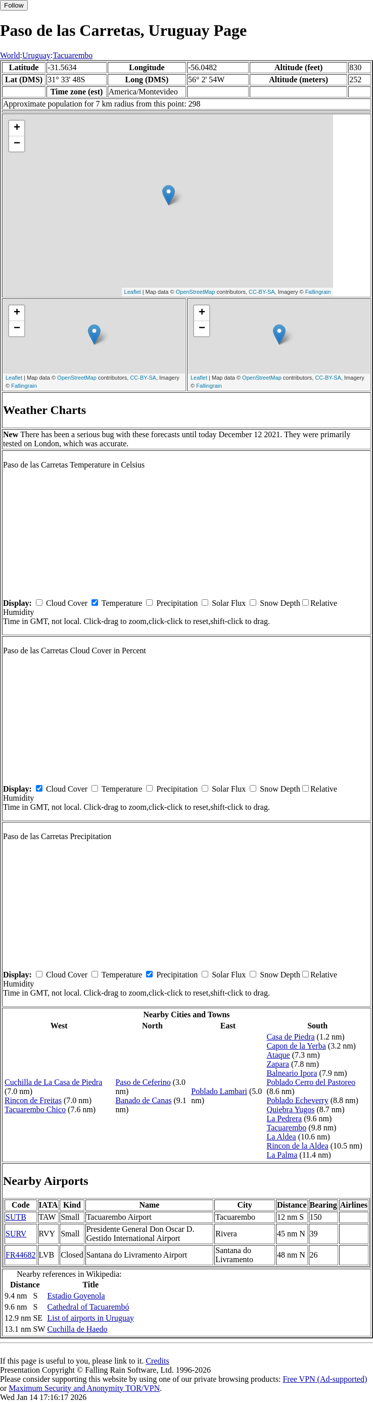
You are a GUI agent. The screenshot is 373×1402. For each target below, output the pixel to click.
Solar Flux (229, 603)
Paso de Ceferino (142, 1082)
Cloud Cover (66, 603)
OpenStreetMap (195, 292)
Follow (14, 5)
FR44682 (21, 1255)
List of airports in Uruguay (90, 1318)
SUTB (16, 1217)
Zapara (277, 1064)
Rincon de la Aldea (297, 1145)
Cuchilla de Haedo (77, 1329)
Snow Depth (280, 603)
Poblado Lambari (219, 1091)
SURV (16, 1233)
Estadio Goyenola (76, 1295)
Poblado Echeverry (297, 1100)
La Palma (281, 1155)
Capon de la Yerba (295, 1046)
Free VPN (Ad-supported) (325, 1379)
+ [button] (17, 128)
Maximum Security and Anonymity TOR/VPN (84, 1388)
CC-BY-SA (262, 292)
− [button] (17, 143)
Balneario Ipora (291, 1073)
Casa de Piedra (290, 1036)
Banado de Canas (143, 1100)
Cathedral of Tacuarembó (88, 1307)
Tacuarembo (72, 55)
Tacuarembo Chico (35, 1109)
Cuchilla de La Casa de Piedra (53, 1082)
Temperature (122, 603)
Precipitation (177, 603)
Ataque (278, 1055)
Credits (157, 1361)
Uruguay (36, 55)
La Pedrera (284, 1118)
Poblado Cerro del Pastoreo (310, 1082)
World (10, 55)
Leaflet (132, 292)
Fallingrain (318, 292)
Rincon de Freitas (33, 1100)
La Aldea (281, 1136)
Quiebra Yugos (290, 1109)
